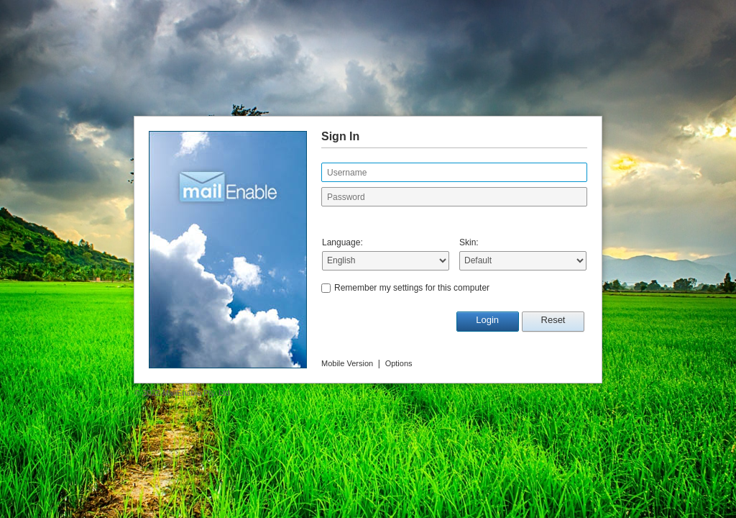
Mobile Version (347, 363)
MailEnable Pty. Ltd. (197, 392)
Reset (553, 319)
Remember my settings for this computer (411, 288)
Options (399, 363)
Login (487, 319)
